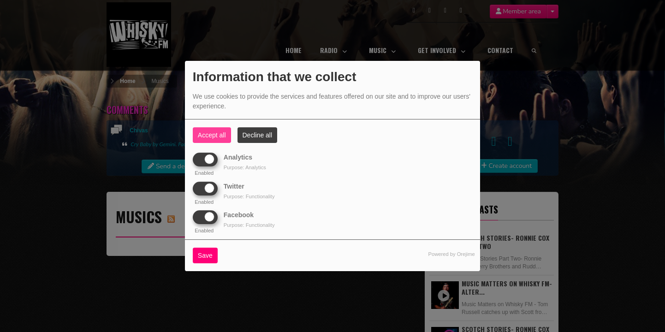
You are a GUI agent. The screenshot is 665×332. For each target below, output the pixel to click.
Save (205, 255)
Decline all (258, 135)
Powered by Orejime (451, 254)
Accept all (212, 135)
